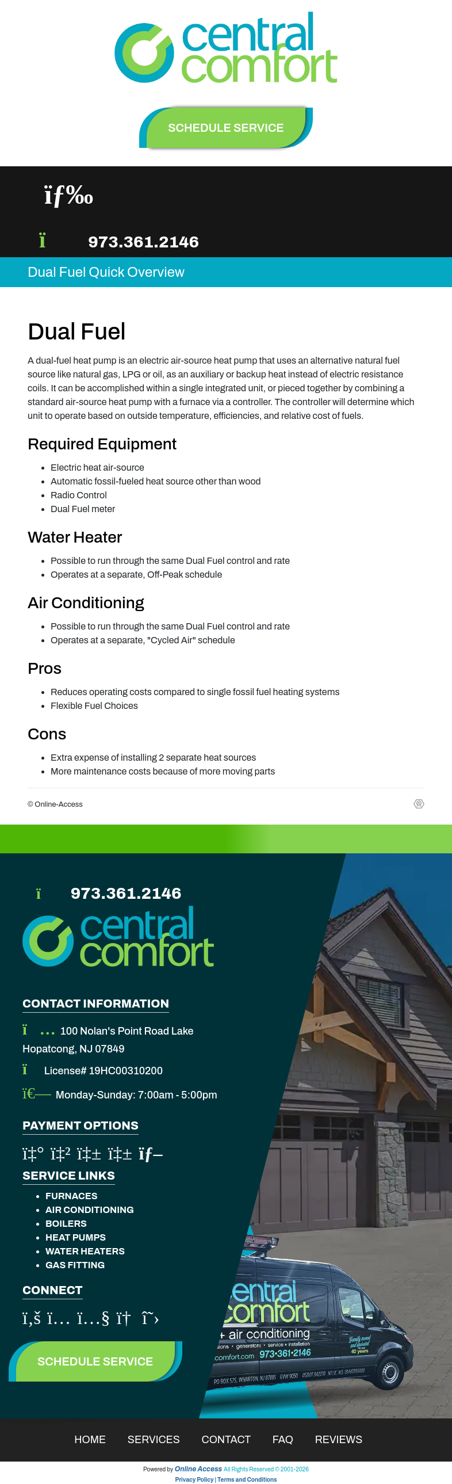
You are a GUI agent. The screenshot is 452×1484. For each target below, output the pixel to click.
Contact (234, 1439)
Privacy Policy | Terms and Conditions (226, 1480)
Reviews (346, 1439)
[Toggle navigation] (69, 194)
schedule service (226, 127)
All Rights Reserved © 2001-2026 (266, 1469)
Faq (290, 1439)
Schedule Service (95, 1361)
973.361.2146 (143, 242)
